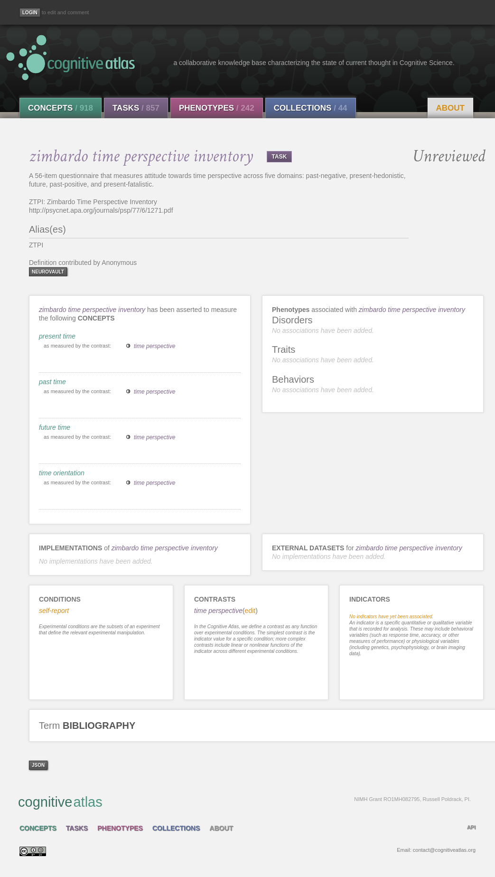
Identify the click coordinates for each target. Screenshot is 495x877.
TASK (279, 156)
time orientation (61, 473)
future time (54, 427)
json (38, 765)
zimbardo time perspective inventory (92, 309)
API (471, 827)
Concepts (60, 108)
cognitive (244, 801)
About (450, 108)
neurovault (48, 271)
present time (57, 336)
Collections (310, 108)
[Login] (29, 12)
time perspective (154, 346)
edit (250, 610)
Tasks (135, 108)
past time (52, 382)
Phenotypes (216, 108)
